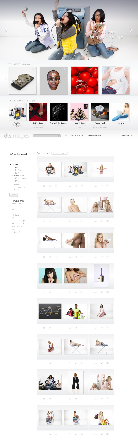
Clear (13, 65)
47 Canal (15, 85)
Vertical (21, 51)
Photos (21, 40)
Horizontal (22, 48)
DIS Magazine (78, 5)
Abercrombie (17, 96)
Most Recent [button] (58, 23)
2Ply (13, 79)
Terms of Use (94, 5)
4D (13, 88)
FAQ (66, 5)
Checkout (127, 5)
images (17, 5)
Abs (13, 99)
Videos (20, 43)
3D (13, 82)
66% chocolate (18, 93)
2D (13, 76)
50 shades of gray (19, 91)
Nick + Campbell (19, 74)
